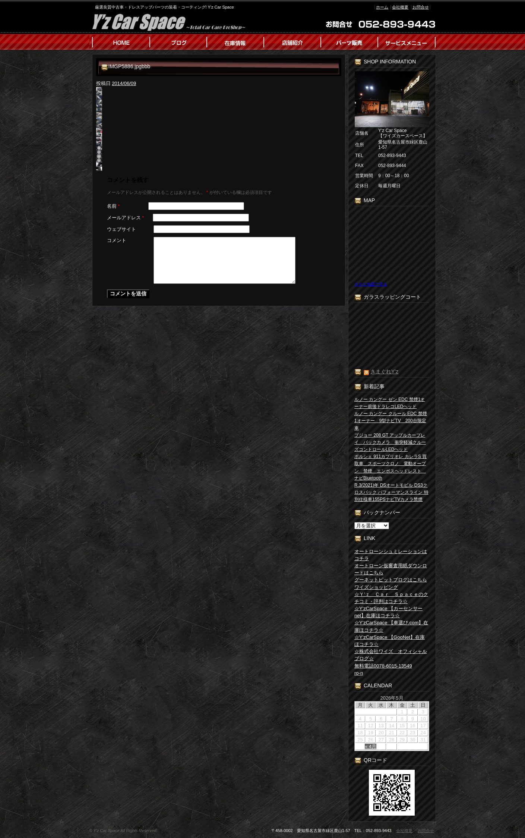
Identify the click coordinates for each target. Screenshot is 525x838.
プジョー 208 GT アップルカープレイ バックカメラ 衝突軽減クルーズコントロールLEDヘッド (390, 442)
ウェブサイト (121, 229)
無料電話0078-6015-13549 (383, 666)
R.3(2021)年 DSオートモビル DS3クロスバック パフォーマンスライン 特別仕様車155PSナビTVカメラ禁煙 (391, 492)
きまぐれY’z (384, 371)
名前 (113, 206)
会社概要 (400, 7)
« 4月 (370, 746)
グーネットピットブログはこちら (390, 580)
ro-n (358, 673)
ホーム (382, 7)
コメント (116, 240)
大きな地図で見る (370, 284)
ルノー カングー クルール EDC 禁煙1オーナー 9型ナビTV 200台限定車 (390, 420)
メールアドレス (125, 217)
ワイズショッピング (376, 587)
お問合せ (420, 7)
